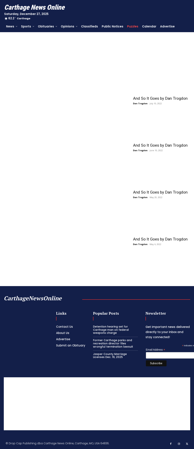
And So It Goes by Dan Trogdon (160, 98)
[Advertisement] (97, 403)
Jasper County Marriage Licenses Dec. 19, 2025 (110, 355)
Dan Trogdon (140, 103)
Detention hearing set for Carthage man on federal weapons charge (111, 330)
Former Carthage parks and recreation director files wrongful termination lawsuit (113, 343)
